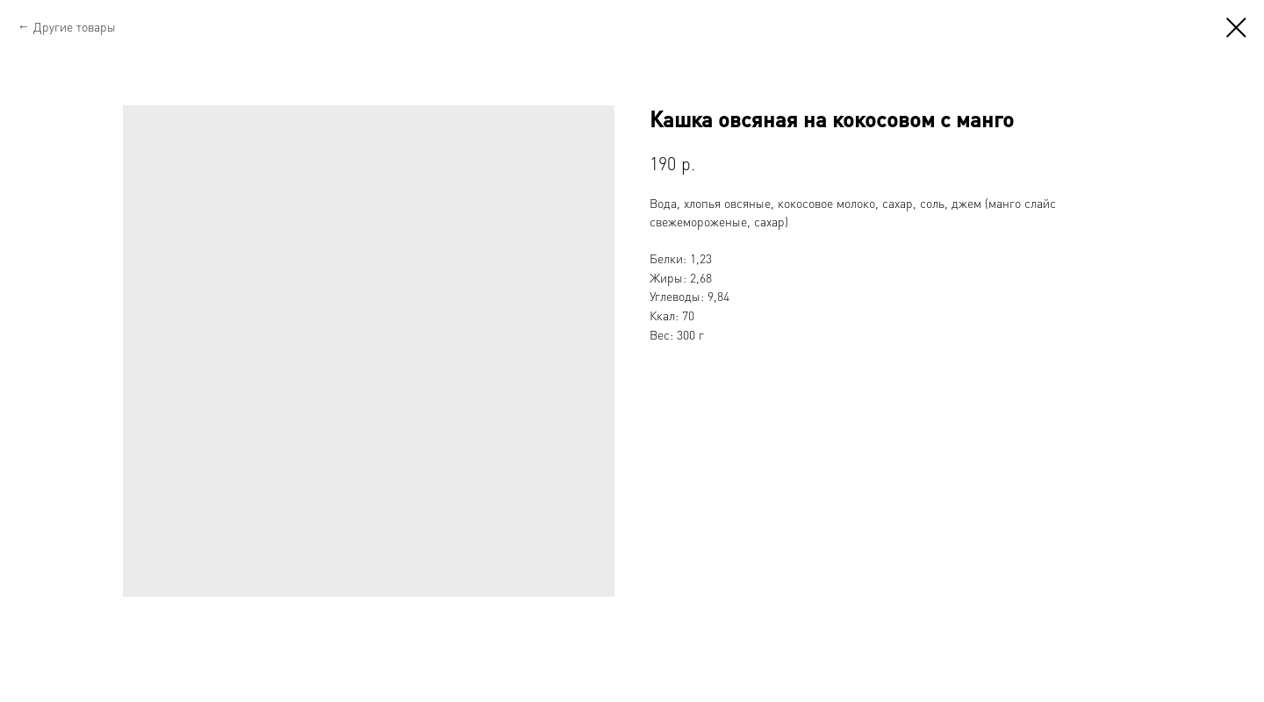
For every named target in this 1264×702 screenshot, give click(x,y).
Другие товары (74, 26)
